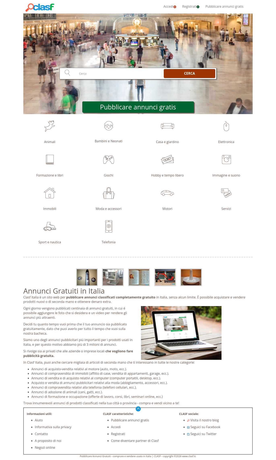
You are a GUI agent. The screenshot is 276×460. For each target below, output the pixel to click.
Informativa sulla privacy (53, 427)
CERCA (189, 73)
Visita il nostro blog (203, 420)
